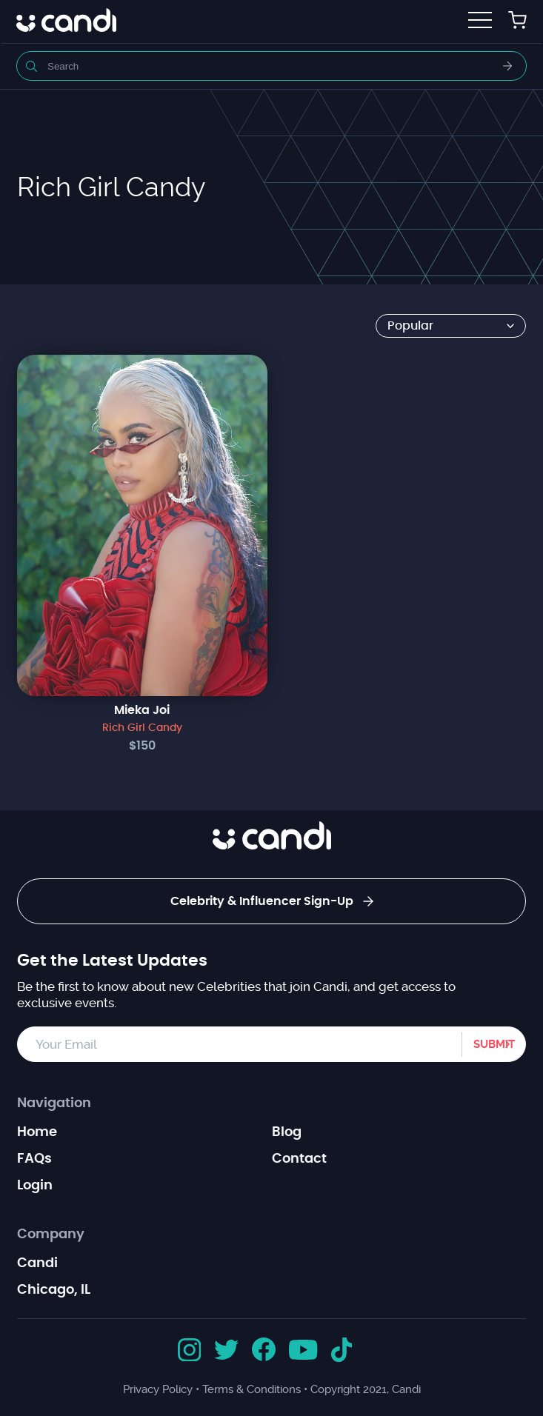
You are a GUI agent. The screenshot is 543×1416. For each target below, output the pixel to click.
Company (50, 1234)
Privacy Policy (158, 1389)
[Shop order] (451, 326)
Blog (287, 1132)
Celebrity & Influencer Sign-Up (271, 901)
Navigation (54, 1103)
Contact (299, 1159)
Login (35, 1185)
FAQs (34, 1159)
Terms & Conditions (251, 1389)
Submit (494, 1044)
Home (37, 1132)
